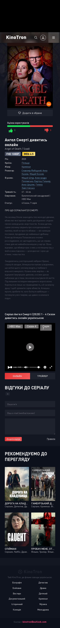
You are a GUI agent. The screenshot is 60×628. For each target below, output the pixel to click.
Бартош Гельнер (42, 181)
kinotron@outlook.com (34, 621)
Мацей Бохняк (37, 174)
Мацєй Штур (28, 177)
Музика (43, 604)
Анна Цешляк (28, 184)
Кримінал (26, 166)
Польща (25, 162)
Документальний (17, 598)
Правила (51, 438)
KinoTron (16, 37)
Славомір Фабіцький (32, 170)
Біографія (17, 582)
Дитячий (43, 593)
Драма (43, 588)
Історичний (17, 604)
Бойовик (16, 588)
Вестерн (17, 593)
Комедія (17, 609)
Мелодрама (43, 609)
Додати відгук (13, 439)
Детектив (43, 582)
